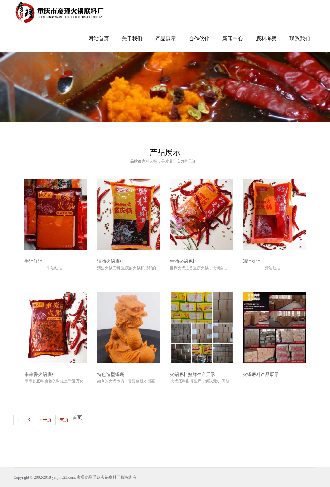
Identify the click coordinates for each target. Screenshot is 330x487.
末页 (64, 419)
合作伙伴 (199, 38)
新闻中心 (232, 38)
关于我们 (132, 38)
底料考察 (266, 38)
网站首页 (98, 38)
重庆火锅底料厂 (106, 477)
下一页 (45, 419)
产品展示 (165, 38)
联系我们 (299, 38)
